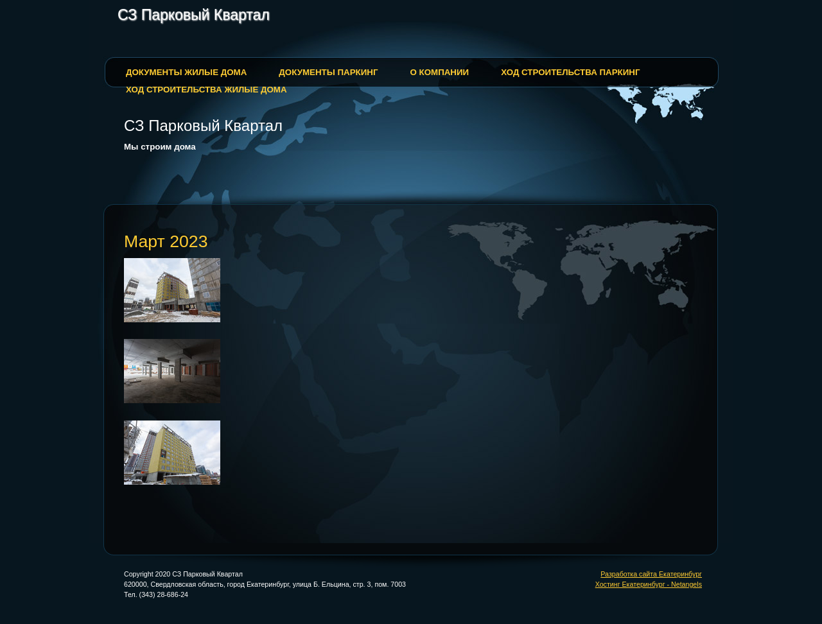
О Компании (439, 72)
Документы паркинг (328, 72)
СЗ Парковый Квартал (194, 14)
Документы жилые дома (186, 72)
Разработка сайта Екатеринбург (651, 574)
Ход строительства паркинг (570, 72)
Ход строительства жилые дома (206, 89)
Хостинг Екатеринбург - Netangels (648, 584)
